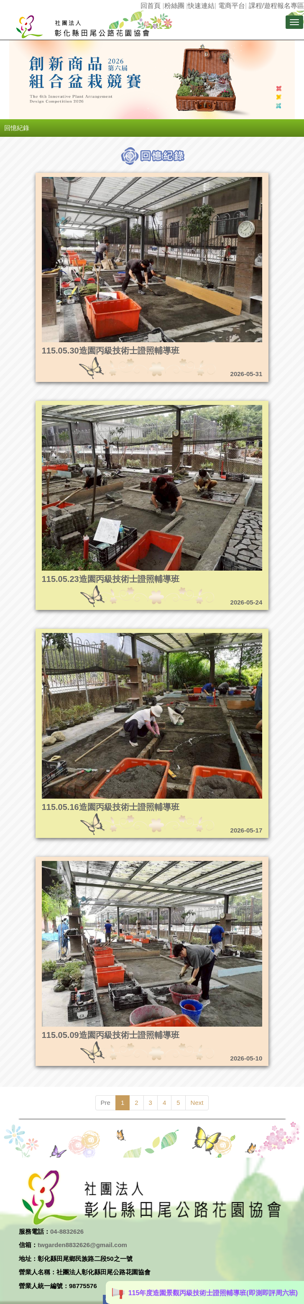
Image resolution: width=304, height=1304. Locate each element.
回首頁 (151, 5)
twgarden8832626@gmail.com (82, 1244)
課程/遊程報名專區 (276, 5)
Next (197, 1102)
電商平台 (231, 5)
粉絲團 (174, 5)
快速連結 (201, 5)
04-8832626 (67, 1231)
